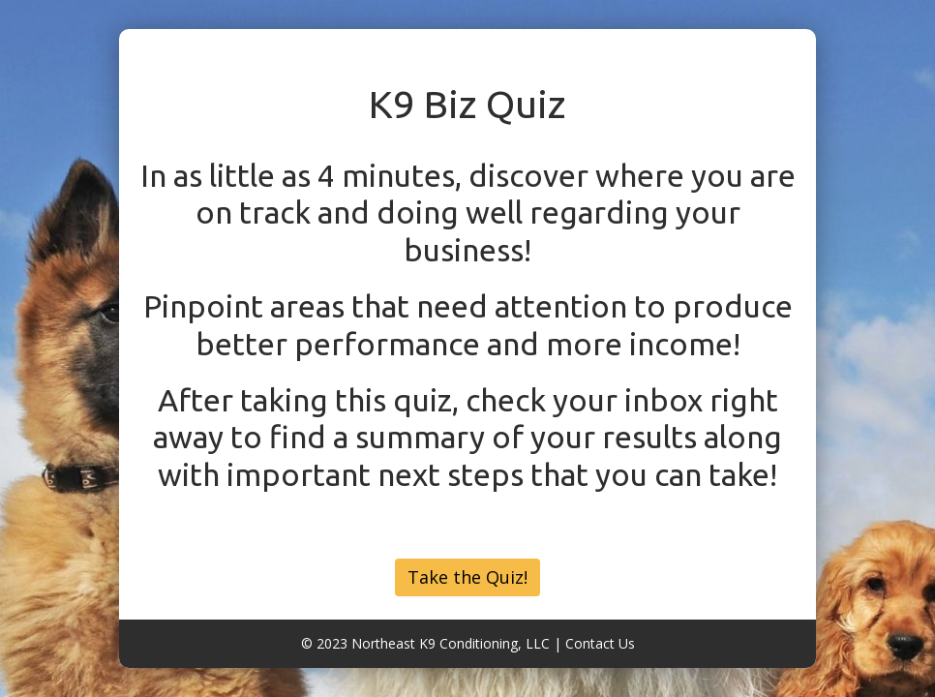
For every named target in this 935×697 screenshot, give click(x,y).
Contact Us (600, 643)
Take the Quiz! (467, 577)
